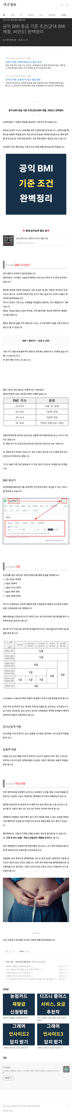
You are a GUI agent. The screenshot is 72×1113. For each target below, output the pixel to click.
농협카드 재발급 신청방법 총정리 (18, 1001)
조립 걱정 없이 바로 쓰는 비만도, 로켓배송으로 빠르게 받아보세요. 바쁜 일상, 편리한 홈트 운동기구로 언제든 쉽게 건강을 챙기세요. (35, 66)
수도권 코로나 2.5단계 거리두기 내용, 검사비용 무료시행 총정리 (29, 1014)
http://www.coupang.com (16, 58)
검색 (62, 5)
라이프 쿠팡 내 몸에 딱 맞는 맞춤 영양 (23, 79)
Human (52, 14)
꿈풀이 (64, 14)
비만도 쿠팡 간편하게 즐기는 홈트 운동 (23, 61)
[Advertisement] (36, 785)
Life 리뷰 (9, 997)
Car (41, 14)
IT (21, 14)
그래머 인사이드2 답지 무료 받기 (17, 1008)
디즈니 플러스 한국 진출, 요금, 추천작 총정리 (22, 1004)
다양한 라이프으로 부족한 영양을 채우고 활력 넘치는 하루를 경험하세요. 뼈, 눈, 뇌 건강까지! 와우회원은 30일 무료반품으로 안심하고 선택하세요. (34, 84)
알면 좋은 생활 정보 (22, 997)
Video (31, 14)
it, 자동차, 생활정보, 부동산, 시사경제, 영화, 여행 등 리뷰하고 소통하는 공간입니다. (31, 1107)
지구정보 (9, 5)
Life (12, 14)
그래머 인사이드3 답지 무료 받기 (17, 1011)
